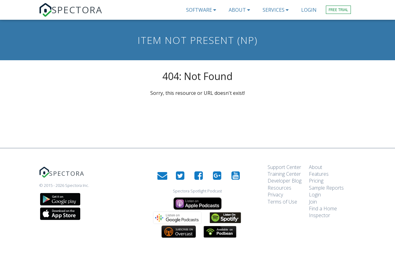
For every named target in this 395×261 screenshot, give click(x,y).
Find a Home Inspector (323, 212)
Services (277, 9)
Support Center (284, 167)
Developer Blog (284, 180)
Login (315, 194)
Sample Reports (326, 187)
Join (313, 201)
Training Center (284, 173)
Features (319, 173)
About (241, 9)
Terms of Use (282, 201)
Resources (279, 187)
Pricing (316, 180)
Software (202, 9)
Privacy (275, 194)
